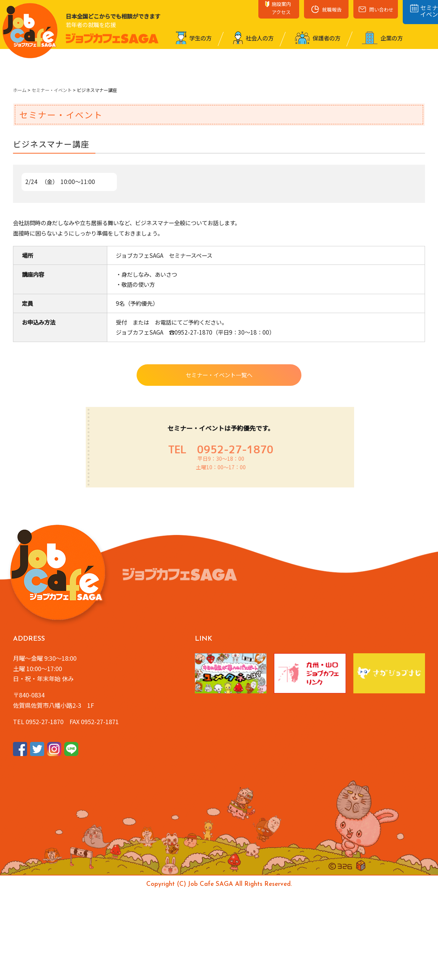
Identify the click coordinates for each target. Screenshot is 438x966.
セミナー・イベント (52, 90)
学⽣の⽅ (194, 38)
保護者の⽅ (317, 38)
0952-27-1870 (235, 449)
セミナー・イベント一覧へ (219, 375)
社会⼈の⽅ (253, 38)
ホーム (19, 90)
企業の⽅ (382, 38)
